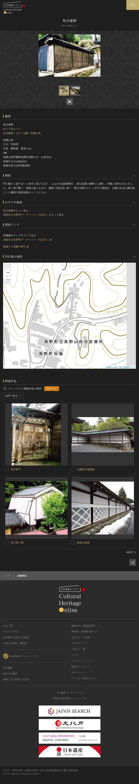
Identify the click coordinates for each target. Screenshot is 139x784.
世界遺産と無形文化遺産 (16, 637)
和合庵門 (16, 469)
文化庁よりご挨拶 (80, 637)
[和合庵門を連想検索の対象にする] (7, 469)
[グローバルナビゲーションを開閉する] (132, 5)
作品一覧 (7, 625)
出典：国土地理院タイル (124, 367)
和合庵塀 (8, 210)
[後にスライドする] (131, 552)
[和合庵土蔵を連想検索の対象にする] (7, 542)
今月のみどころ (79, 643)
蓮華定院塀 (83, 542)
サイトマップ (78, 672)
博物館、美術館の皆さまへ (85, 631)
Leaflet (108, 367)
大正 (18, 133)
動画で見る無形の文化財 (16, 679)
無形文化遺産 (10, 673)
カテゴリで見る (11, 631)
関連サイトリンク (80, 666)
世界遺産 (7, 667)
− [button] (8, 273)
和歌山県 (36, 133)
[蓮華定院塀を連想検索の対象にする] (73, 542)
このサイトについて (81, 660)
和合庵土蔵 (17, 542)
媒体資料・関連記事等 (83, 625)
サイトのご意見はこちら (84, 678)
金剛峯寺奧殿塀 (86, 469)
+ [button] (8, 267)
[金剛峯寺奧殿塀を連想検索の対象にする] (73, 469)
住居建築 (8, 133)
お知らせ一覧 (78, 649)
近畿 (25, 133)
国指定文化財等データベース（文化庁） (26, 214)
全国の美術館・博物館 (15, 643)
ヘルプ (74, 655)
